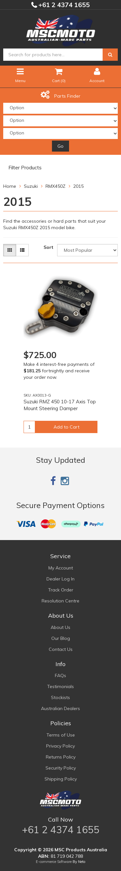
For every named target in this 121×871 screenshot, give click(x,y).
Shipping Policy (61, 779)
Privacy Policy (60, 746)
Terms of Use (60, 735)
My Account (60, 568)
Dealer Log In (60, 579)
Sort (48, 247)
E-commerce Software (54, 861)
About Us (60, 627)
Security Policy (60, 768)
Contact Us (61, 649)
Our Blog (60, 638)
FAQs (60, 675)
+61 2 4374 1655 (63, 5)
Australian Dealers (60, 708)
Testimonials (60, 686)
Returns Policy (61, 757)
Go (60, 146)
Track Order (60, 590)
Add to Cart (66, 427)
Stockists (60, 697)
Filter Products (25, 168)
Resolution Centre (60, 601)
